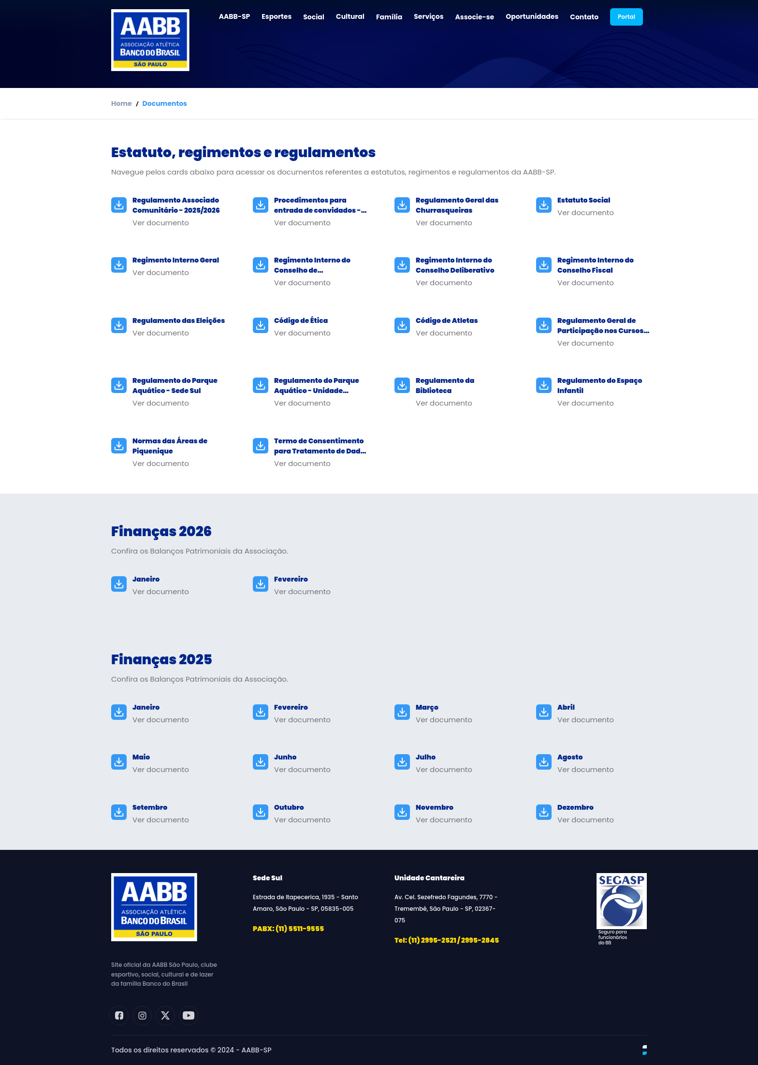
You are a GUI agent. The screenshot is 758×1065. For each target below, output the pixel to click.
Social (313, 17)
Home (121, 103)
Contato (584, 17)
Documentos (165, 103)
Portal (626, 17)
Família (389, 17)
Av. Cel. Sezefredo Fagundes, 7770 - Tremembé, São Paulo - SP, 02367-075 (446, 908)
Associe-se (475, 17)
